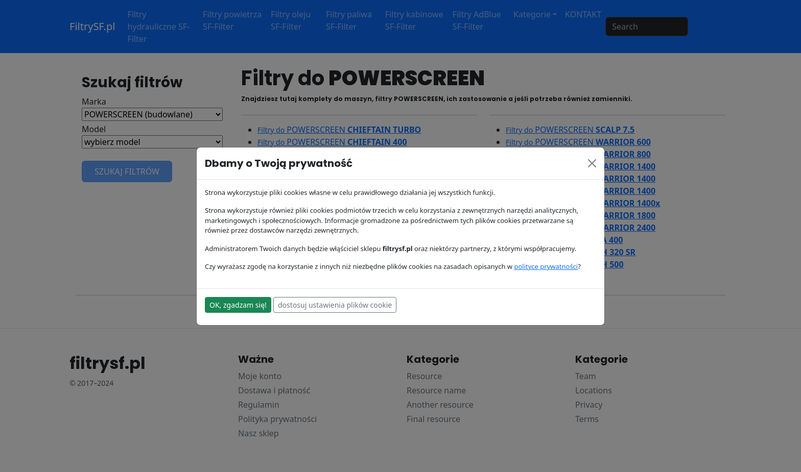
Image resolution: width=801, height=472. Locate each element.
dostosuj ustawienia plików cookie (335, 305)
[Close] (592, 163)
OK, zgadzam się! (238, 305)
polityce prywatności (546, 266)
